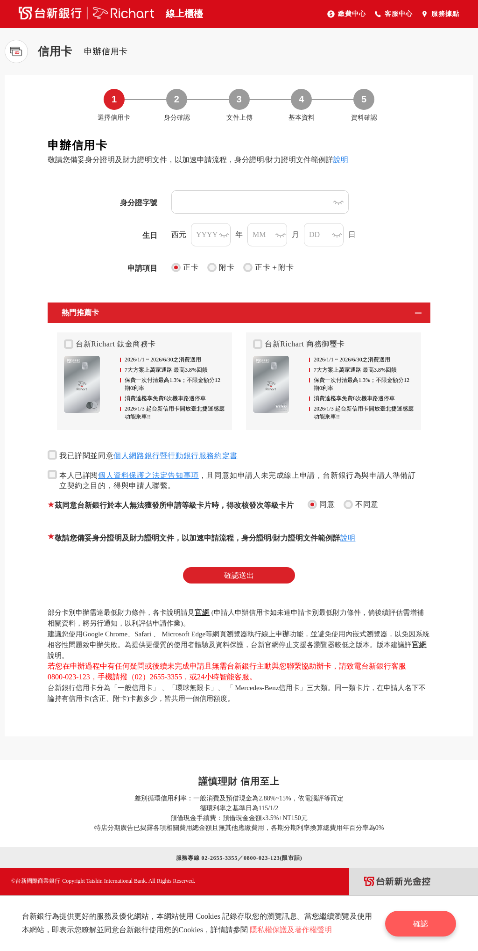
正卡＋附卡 (268, 267)
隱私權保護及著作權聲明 (291, 930)
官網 (202, 612)
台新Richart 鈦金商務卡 (110, 344)
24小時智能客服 (223, 677)
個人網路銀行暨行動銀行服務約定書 (175, 456)
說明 (340, 160)
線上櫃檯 (184, 13)
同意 (321, 504)
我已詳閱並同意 (143, 455)
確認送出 (239, 575)
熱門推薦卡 (80, 313)
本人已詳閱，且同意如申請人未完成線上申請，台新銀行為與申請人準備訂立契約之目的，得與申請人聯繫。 (232, 480)
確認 (421, 923)
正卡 (184, 267)
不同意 (361, 504)
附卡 (220, 267)
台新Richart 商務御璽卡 (299, 344)
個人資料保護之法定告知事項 (148, 475)
